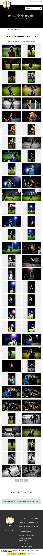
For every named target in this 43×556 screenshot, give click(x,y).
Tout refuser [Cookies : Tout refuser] (21, 554)
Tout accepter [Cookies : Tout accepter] (12, 554)
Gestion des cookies (26, 546)
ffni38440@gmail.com (26, 531)
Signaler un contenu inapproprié (26, 539)
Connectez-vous (8, 501)
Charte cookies (24, 543)
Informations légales (26, 535)
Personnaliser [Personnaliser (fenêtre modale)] (32, 554)
